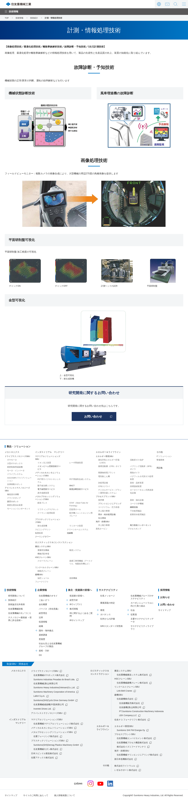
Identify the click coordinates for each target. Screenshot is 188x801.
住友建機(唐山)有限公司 (130, 707)
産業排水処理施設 (137, 514)
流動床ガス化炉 (137, 460)
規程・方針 (44, 650)
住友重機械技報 (15, 609)
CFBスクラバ (104, 486)
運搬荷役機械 (43, 550)
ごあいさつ (44, 600)
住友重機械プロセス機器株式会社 (132, 742)
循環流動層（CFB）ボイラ (109, 466)
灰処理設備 (103, 483)
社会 (133, 610)
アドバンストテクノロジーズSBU (46, 713)
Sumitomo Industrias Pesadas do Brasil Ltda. (54, 679)
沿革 (41, 617)
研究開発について (16, 596)
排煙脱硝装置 (136, 486)
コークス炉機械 (137, 503)
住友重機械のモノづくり (19, 613)
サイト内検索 (175, 4)
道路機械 (73, 578)
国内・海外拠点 (46, 630)
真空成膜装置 (43, 493)
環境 (102, 610)
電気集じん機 (104, 476)
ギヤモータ (12, 460)
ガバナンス (105, 614)
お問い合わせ (167, 4)
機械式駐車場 (43, 554)
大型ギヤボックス (15, 463)
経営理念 (43, 613)
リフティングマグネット (48, 509)
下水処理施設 (136, 511)
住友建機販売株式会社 (129, 703)
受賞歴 (42, 639)
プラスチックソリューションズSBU (48, 740)
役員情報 (43, 622)
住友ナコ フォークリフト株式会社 (130, 719)
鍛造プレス (42, 503)
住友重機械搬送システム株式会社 (132, 675)
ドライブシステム (15, 474)
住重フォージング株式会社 (45, 736)
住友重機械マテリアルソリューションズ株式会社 (56, 723)
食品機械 (102, 518)
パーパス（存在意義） (49, 609)
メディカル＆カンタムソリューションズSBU (52, 728)
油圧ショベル (43, 578)
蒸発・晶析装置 (137, 483)
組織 (41, 626)
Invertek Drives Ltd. (42, 709)
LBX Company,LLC (128, 715)
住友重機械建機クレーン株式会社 (132, 683)
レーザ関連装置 (76, 463)
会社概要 (43, 604)
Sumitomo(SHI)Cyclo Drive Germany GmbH (53, 700)
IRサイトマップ (77, 620)
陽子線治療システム (46, 485)
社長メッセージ (107, 596)
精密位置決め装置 (15, 505)
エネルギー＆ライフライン (108, 452)
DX (40, 655)
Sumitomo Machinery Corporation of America (54, 692)
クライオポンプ (14, 498)
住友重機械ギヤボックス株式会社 (49, 675)
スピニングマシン (43, 529)
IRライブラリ (76, 604)
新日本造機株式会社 (123, 759)
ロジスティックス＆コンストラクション (54, 542)
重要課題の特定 (107, 603)
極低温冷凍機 (13, 494)
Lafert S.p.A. (39, 696)
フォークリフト (42, 582)
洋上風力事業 (104, 511)
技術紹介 (12, 600)
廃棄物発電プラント (107, 473)
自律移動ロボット (15, 484)
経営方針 (74, 600)
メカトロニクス (12, 452)
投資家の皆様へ (77, 596)
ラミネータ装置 (76, 526)
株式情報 (74, 609)
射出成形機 (42, 526)
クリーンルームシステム (77, 529)
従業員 (134, 614)
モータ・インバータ (16, 470)
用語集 (159, 468)
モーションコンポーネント (18, 509)
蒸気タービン (101, 529)
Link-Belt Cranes (124, 691)
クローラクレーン (45, 561)
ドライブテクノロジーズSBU (44, 671)
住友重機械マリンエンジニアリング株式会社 (137, 755)
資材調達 (43, 635)
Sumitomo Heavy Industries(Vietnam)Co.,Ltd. (54, 687)
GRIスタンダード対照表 (111, 626)
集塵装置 (39, 533)
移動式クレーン (44, 571)
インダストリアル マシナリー (49, 452)
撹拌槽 (101, 500)
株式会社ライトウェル (124, 766)
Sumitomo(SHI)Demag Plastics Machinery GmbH (56, 745)
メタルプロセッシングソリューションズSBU (52, 732)
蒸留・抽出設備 (137, 500)
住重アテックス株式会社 (42, 757)
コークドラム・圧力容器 (108, 507)
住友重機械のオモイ (48, 596)
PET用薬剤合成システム (79, 479)
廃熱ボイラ (135, 473)
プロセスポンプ (134, 529)
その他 (159, 452)
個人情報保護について (64, 795)
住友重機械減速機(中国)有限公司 (48, 704)
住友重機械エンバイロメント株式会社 (134, 738)
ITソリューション (164, 456)
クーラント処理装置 (46, 513)
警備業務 (160, 460)
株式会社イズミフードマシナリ (131, 747)
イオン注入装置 (44, 463)
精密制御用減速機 (15, 467)
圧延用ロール (75, 509)
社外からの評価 (107, 619)
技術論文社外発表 (16, 604)
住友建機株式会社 (125, 699)
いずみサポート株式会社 (125, 770)
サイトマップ (164, 610)
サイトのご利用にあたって (35, 795)
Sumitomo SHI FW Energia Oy (131, 730)
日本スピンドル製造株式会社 (44, 753)
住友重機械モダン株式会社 (45, 749)
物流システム (75, 550)
